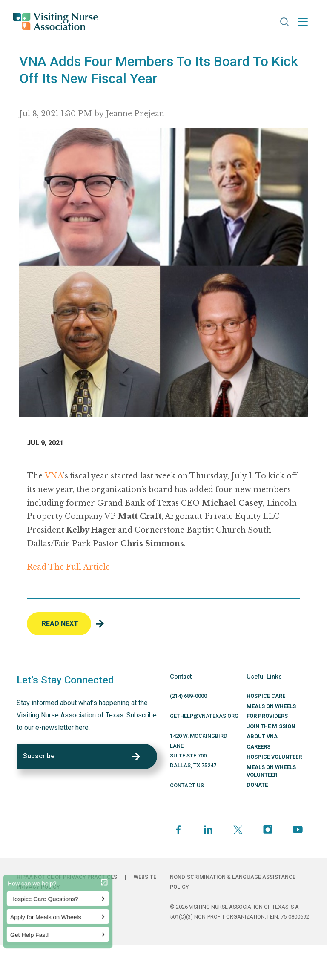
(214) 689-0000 (188, 696)
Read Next (60, 623)
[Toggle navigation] (302, 22)
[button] (284, 21)
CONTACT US (187, 785)
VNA (54, 476)
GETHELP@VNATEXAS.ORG (204, 716)
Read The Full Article (68, 567)
